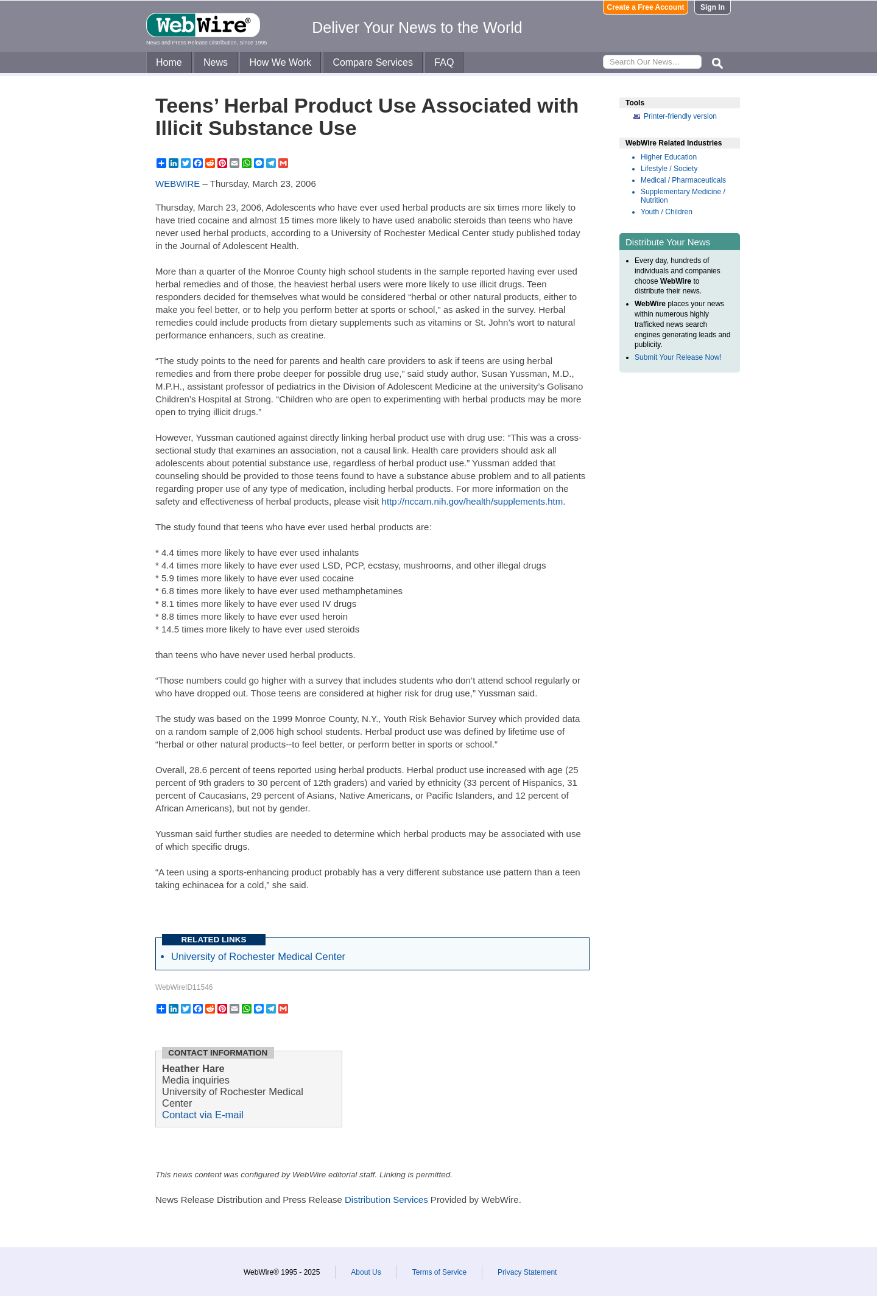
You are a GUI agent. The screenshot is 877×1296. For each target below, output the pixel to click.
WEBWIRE (177, 183)
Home (169, 62)
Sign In (712, 7)
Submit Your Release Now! (678, 357)
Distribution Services (386, 1199)
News (215, 62)
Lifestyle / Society (669, 168)
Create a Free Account (646, 7)
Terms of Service (439, 1272)
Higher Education (669, 157)
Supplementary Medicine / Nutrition (683, 196)
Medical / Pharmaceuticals (683, 180)
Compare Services (373, 62)
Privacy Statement (527, 1272)
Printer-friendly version (680, 116)
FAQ (444, 62)
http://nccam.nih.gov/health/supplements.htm (472, 501)
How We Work (280, 62)
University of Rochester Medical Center (258, 956)
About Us (366, 1272)
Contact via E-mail (203, 1114)
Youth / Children (666, 212)
